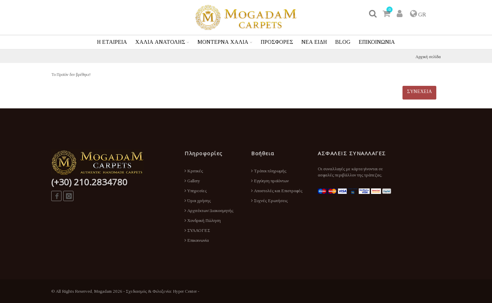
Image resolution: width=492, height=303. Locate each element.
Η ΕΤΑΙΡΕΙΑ (112, 42)
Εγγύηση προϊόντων (270, 180)
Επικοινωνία (196, 240)
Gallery (192, 180)
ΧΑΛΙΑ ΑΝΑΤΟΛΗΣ (160, 42)
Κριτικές (193, 170)
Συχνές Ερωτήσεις (269, 200)
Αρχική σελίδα (428, 56)
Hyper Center (185, 291)
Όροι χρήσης (197, 200)
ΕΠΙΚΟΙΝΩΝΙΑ (377, 42)
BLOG (343, 42)
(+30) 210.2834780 (89, 182)
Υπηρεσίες (195, 190)
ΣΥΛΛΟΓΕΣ (197, 230)
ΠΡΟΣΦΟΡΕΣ (277, 42)
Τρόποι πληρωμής (268, 170)
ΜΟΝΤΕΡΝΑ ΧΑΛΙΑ (222, 42)
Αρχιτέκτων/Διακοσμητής (208, 210)
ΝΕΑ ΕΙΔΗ (314, 42)
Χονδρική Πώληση (202, 220)
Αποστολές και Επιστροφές (276, 190)
